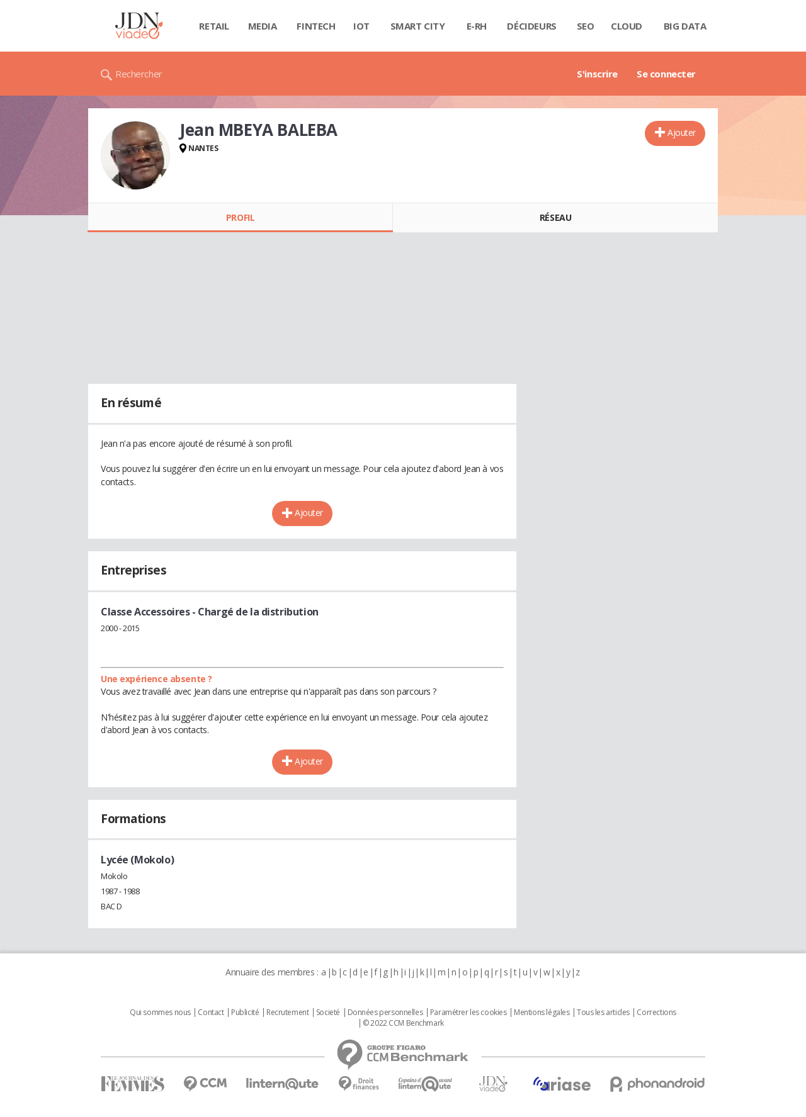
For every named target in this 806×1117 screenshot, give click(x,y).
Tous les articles (603, 1012)
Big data (685, 26)
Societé (328, 1012)
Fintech (316, 26)
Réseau (555, 217)
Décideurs (531, 26)
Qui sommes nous (160, 1012)
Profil (240, 217)
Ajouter (681, 132)
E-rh (477, 26)
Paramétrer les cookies (468, 1012)
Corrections (656, 1012)
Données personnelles (385, 1012)
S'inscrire (597, 73)
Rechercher (138, 73)
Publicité (245, 1012)
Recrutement (287, 1012)
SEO (585, 26)
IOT (361, 26)
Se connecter (666, 73)
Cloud (626, 26)
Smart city (417, 26)
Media (262, 26)
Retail (214, 26)
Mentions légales (541, 1012)
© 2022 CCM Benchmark (403, 1023)
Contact (211, 1012)
